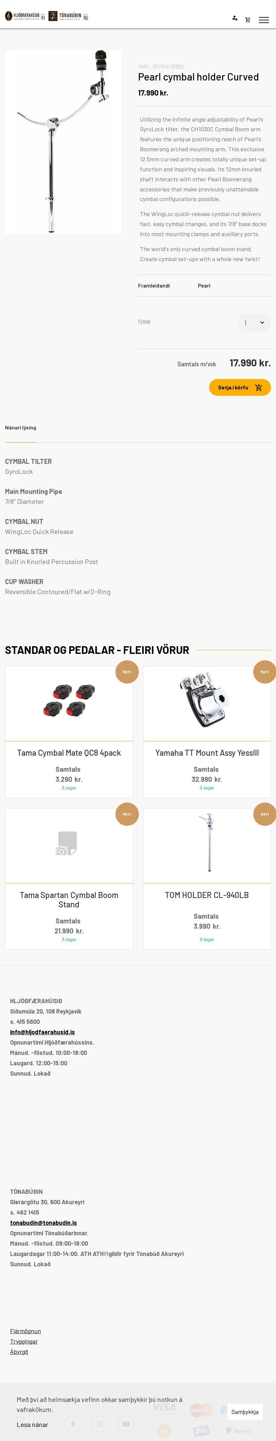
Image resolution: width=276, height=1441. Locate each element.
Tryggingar (24, 1341)
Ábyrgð (19, 1351)
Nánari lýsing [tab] (20, 427)
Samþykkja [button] (245, 1411)
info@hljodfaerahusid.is (42, 1032)
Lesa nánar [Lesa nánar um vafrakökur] (32, 1424)
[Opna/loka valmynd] (264, 20)
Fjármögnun (25, 1330)
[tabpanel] (138, 526)
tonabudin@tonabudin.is (43, 1222)
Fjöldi (144, 321)
